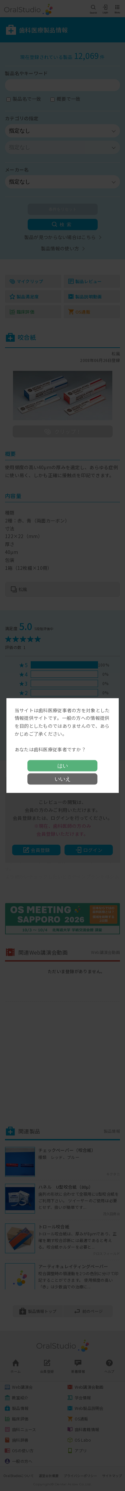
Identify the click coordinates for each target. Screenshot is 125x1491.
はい (62, 766)
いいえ (63, 779)
